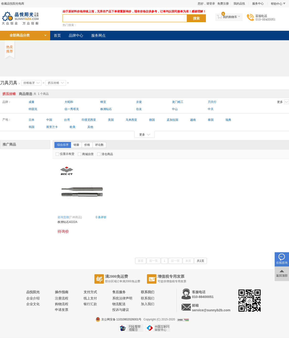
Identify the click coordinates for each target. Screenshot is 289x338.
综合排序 (63, 144)
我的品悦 (239, 3)
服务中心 (258, 3)
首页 (57, 35)
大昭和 (68, 102)
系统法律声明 (122, 298)
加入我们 (147, 304)
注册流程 (61, 298)
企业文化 (33, 304)
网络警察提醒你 (131, 328)
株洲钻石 (106, 109)
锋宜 (103, 102)
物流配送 (119, 304)
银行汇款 (90, 304)
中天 (211, 109)
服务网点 (98, 35)
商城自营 (86, 154)
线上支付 (90, 298)
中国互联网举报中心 (158, 328)
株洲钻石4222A (67, 222)
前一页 (153, 260)
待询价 (63, 231)
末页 (188, 260)
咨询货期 (63, 217)
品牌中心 (76, 35)
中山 (175, 109)
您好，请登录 (206, 3)
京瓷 (139, 102)
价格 (87, 144)
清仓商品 (105, 154)
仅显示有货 (65, 154)
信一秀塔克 (71, 109)
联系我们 (147, 298)
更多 (283, 101)
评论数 (99, 144)
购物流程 (61, 304)
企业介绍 (33, 298)
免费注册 (223, 3)
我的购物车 (230, 17)
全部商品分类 (20, 35)
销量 (76, 144)
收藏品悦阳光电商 (12, 3)
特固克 (33, 109)
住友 (139, 109)
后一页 (175, 260)
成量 (31, 102)
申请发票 (61, 310)
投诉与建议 (120, 310)
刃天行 (212, 102)
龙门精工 (177, 102)
